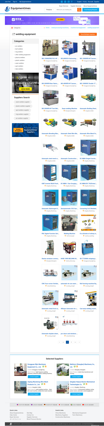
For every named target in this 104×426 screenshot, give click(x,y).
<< (63, 342)
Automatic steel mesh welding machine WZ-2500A (58, 158)
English (79, 1)
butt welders (19, 49)
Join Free (7, 1)
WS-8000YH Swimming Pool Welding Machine (76, 58)
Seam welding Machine (69, 108)
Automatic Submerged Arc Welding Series (55, 208)
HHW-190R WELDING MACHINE (71, 258)
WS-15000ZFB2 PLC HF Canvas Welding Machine (58, 58)
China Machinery (60, 413)
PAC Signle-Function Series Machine (54, 233)
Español (96, 1)
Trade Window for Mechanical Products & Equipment (21, 10)
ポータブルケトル (15, 419)
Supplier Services (76, 6)
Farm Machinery (77, 415)
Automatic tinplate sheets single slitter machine (57, 334)
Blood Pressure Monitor (34, 419)
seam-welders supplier (23, 102)
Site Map (29, 413)
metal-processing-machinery (60, 27)
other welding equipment (22, 54)
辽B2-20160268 (25, 424)
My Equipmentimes (25, 1)
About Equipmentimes (90, 6)
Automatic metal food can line (51, 309)
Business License (34, 424)
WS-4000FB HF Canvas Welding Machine (74, 83)
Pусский (90, 1)
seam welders (19, 63)
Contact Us (30, 415)
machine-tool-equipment (78, 27)
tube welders (19, 69)
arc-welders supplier (22, 118)
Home (47, 27)
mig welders (19, 52)
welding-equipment (93, 27)
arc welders (18, 46)
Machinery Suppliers (61, 415)
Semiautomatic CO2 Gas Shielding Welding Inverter (77, 208)
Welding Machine (69, 233)
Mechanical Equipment (79, 413)
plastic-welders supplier (23, 106)
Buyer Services (63, 6)
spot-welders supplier (22, 110)
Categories (17, 28)
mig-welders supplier (22, 114)
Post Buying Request (90, 9)
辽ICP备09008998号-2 (87, 424)
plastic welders (20, 60)
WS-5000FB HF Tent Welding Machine (54, 108)
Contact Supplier (34, 376)
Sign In (15, 1)
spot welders (19, 66)
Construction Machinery (62, 417)
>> (75, 342)
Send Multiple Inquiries (88, 34)
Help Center (13, 415)
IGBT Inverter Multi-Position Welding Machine (57, 183)
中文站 (85, 1)
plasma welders (20, 57)
